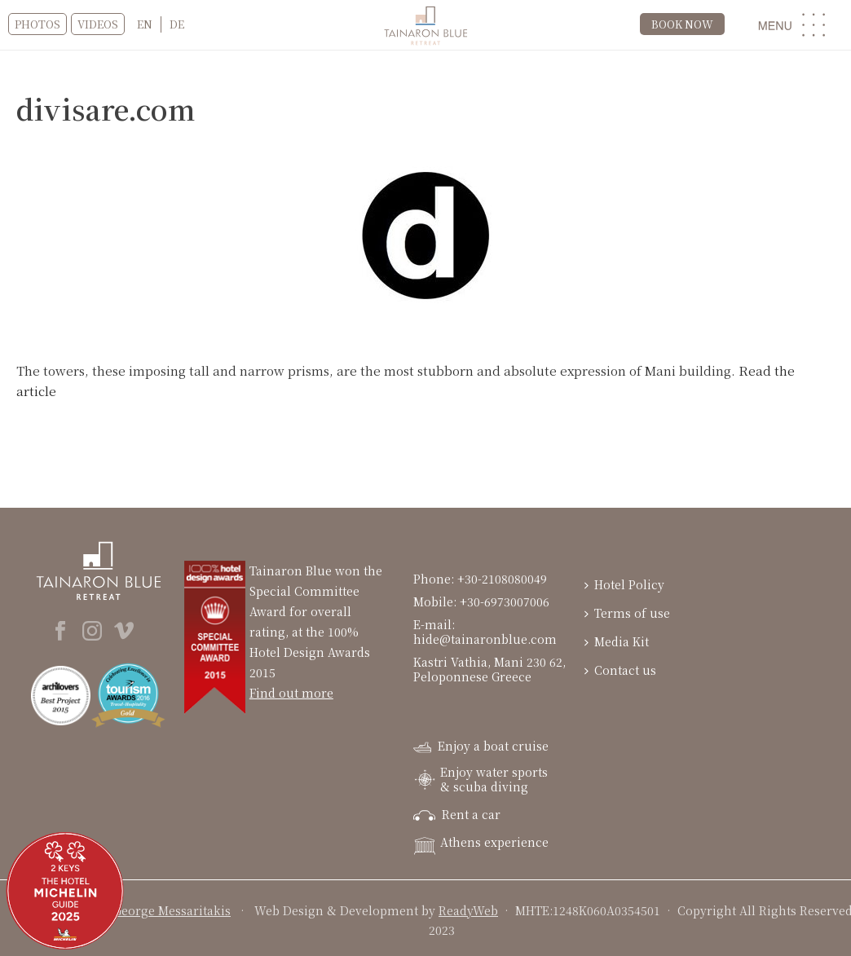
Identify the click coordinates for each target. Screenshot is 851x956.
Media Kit (616, 641)
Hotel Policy (624, 584)
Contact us (620, 670)
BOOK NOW (682, 24)
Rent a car (456, 814)
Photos (37, 24)
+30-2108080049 (503, 579)
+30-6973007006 (504, 601)
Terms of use (627, 613)
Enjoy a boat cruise (481, 746)
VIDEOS (97, 24)
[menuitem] (145, 24)
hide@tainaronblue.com (485, 639)
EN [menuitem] (144, 24)
